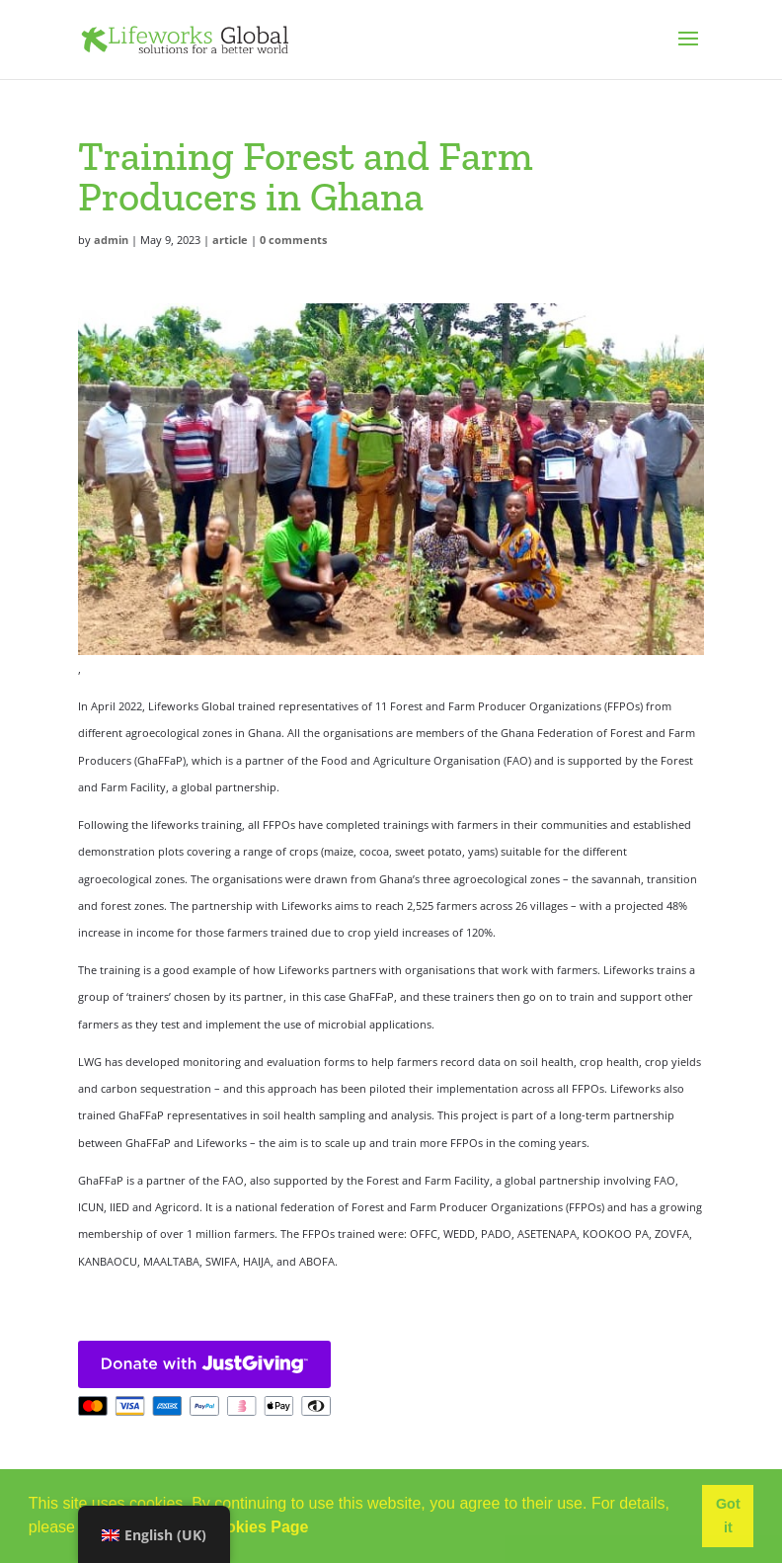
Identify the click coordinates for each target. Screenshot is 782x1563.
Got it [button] (728, 1515)
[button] (316, 1529)
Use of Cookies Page (230, 1527)
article (230, 239)
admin (111, 239)
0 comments (293, 239)
